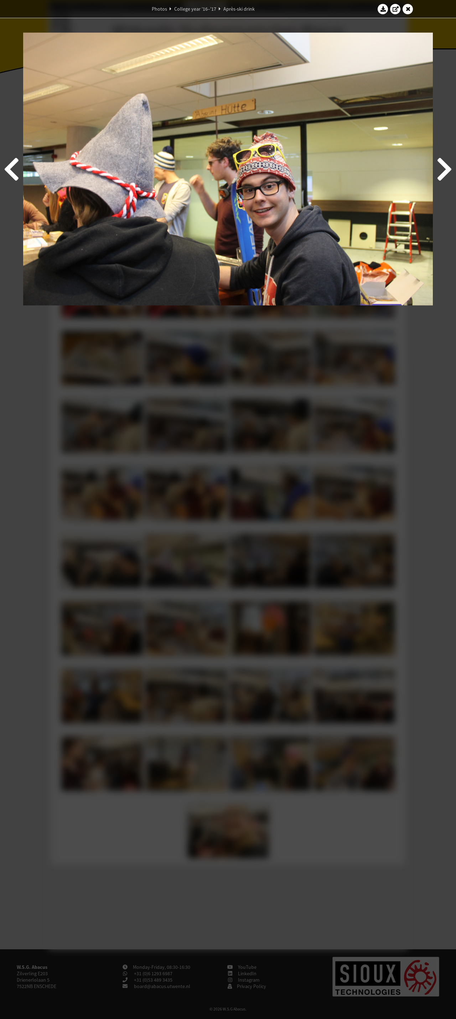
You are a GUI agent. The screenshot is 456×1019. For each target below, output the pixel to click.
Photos (159, 9)
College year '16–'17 (195, 9)
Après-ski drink (239, 9)
